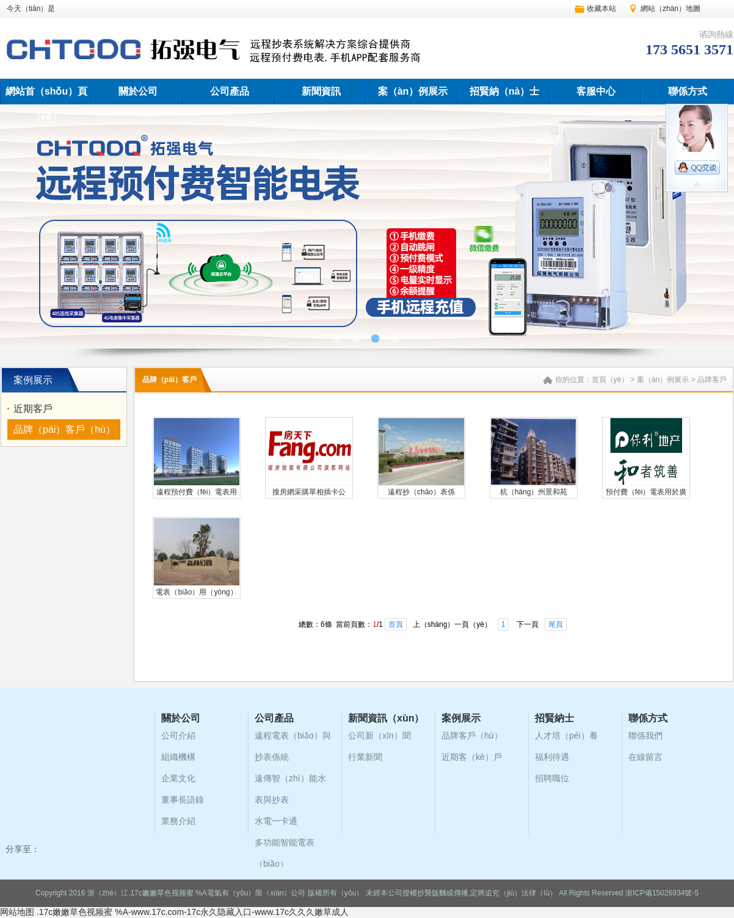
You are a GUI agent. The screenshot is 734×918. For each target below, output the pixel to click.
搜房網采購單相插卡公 (309, 492)
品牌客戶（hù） (472, 735)
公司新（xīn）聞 (379, 735)
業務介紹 (178, 821)
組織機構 (178, 757)
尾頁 (555, 624)
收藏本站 (601, 8)
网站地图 (17, 912)
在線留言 (645, 757)
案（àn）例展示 (413, 91)
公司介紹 (178, 735)
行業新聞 (365, 757)
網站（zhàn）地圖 (670, 8)
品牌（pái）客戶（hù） (64, 429)
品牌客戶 (712, 379)
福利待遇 (552, 757)
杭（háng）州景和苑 (534, 492)
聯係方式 (687, 91)
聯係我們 (645, 735)
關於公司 (138, 91)
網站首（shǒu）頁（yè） (46, 104)
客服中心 (596, 91)
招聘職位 (552, 778)
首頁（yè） (610, 379)
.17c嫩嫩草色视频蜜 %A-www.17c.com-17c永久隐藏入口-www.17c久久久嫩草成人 (193, 912)
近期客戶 (33, 408)
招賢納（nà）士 (505, 91)
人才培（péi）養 (566, 735)
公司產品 (229, 91)
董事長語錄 (182, 799)
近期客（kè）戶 (471, 757)
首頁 (395, 624)
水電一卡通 (276, 821)
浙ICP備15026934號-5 (662, 893)
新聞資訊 (321, 91)
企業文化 (178, 778)
